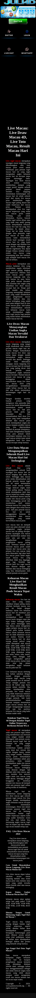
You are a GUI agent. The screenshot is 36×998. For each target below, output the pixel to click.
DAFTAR (18, 21)
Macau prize (11, 264)
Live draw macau (13, 342)
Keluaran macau (13, 599)
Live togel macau (13, 161)
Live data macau (14, 466)
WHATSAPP (27, 53)
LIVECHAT (9, 53)
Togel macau (11, 730)
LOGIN (27, 35)
